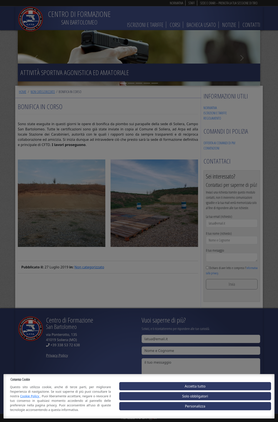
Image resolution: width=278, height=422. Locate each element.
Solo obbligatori (195, 396)
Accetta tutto (195, 386)
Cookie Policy (30, 396)
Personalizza (195, 406)
